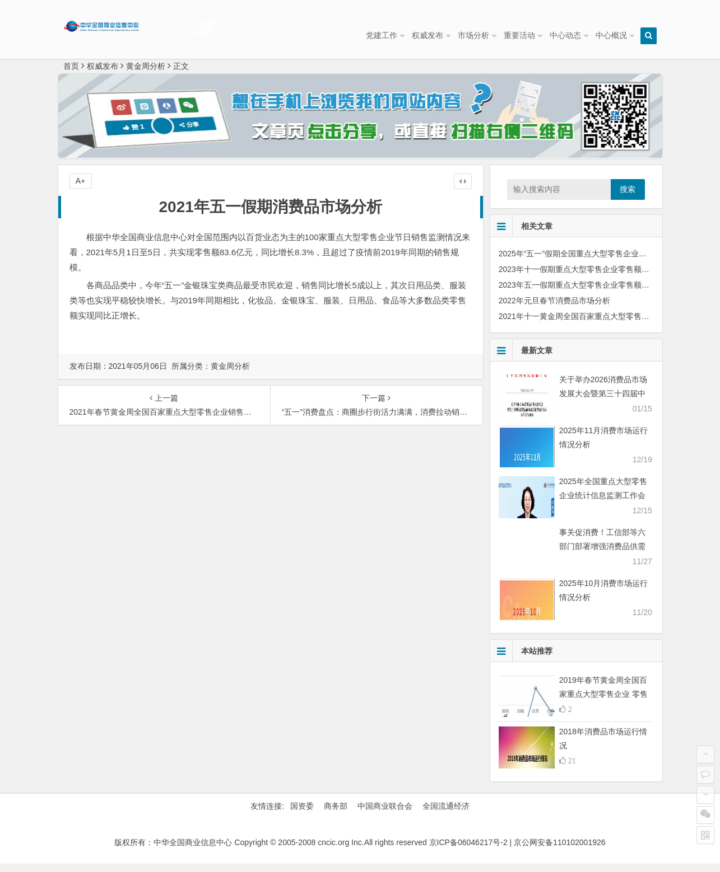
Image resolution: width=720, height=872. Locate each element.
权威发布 (427, 35)
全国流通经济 (446, 814)
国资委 (302, 814)
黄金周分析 (145, 74)
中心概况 (611, 35)
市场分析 (473, 35)
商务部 (335, 814)
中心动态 (565, 35)
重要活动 (519, 35)
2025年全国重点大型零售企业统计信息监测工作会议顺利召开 (603, 503)
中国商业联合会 (384, 814)
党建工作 (381, 35)
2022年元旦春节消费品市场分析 (554, 308)
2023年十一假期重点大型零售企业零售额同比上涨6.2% (595, 277)
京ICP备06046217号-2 (468, 850)
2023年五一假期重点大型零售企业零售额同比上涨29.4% (597, 293)
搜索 (627, 197)
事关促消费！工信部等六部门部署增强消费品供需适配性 (602, 554)
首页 (71, 74)
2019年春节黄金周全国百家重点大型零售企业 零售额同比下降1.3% (603, 702)
